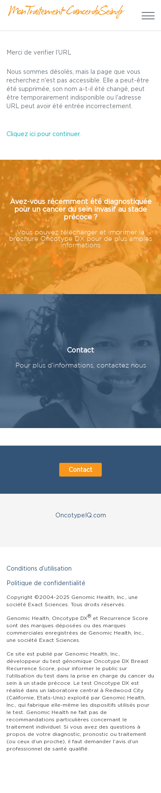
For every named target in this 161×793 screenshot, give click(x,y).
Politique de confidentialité (45, 583)
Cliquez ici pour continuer (42, 134)
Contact (80, 469)
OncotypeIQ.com (80, 515)
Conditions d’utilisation (39, 568)
